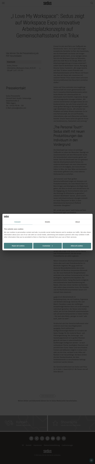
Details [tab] (47, 222)
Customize (48, 246)
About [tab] (77, 222)
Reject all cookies (18, 246)
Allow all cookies (77, 246)
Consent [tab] (17, 222)
